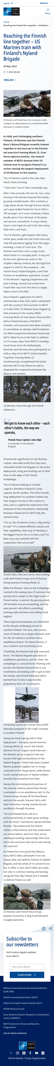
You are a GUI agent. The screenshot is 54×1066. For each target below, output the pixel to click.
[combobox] (45, 3)
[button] (45, 3)
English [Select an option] (9, 80)
